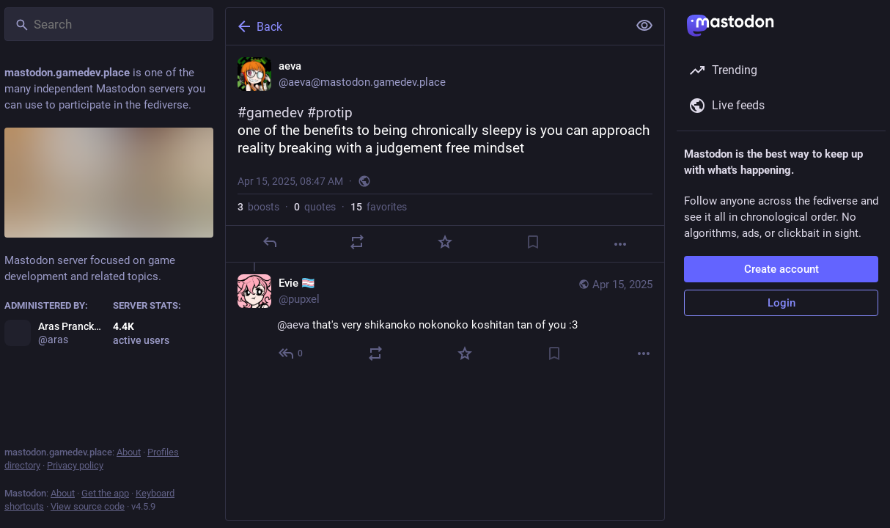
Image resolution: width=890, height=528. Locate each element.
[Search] (108, 24)
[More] (620, 244)
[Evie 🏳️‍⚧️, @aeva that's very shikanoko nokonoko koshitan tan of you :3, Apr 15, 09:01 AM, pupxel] (445, 320)
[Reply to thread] (291, 353)
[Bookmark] (533, 242)
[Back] (425, 26)
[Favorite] (445, 242)
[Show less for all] (644, 25)
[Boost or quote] (357, 242)
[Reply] (270, 242)
